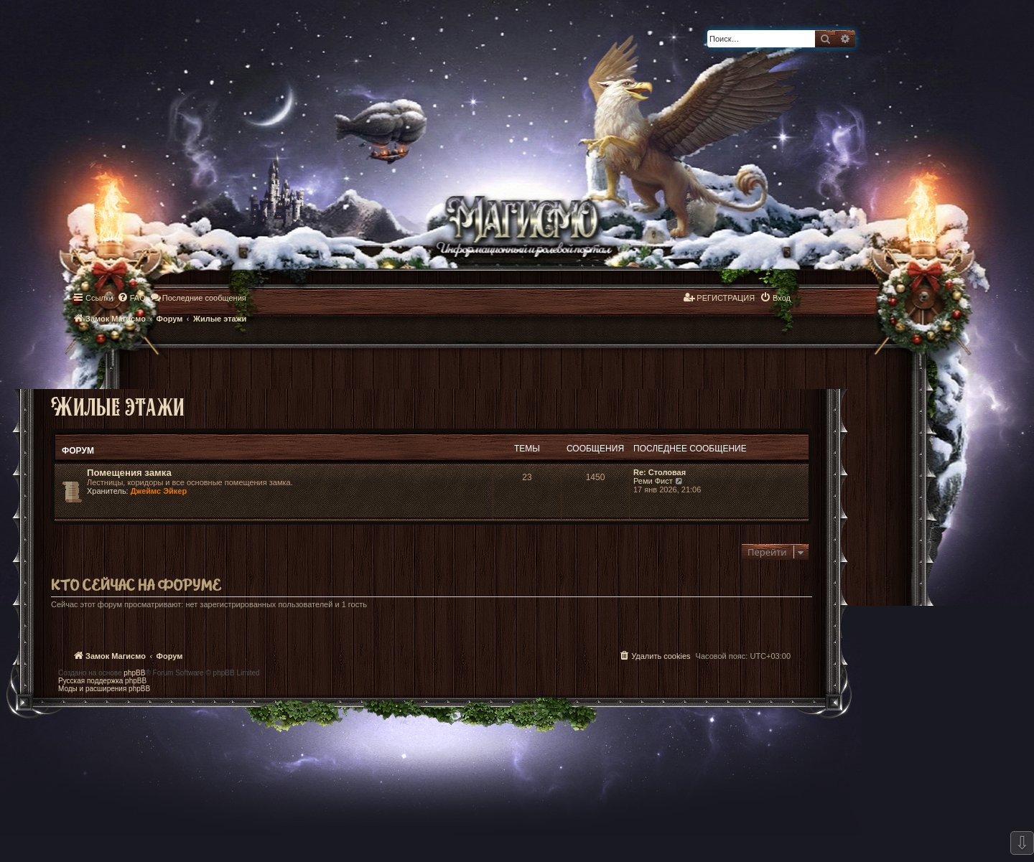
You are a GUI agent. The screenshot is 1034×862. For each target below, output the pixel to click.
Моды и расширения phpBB (104, 689)
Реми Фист (653, 481)
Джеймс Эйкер (159, 491)
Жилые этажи (118, 406)
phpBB (134, 673)
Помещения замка (129, 472)
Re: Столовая (659, 472)
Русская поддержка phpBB (102, 681)
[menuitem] (131, 297)
